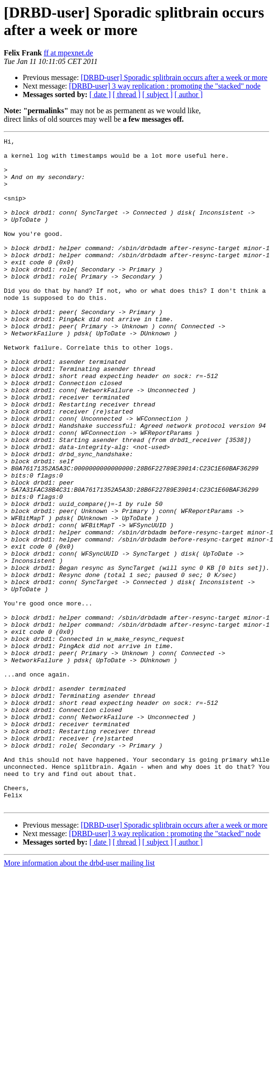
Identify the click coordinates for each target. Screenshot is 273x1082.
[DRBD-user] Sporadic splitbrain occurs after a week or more (174, 77)
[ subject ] (157, 94)
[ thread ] (127, 94)
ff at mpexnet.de (68, 53)
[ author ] (189, 94)
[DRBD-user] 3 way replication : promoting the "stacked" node (165, 86)
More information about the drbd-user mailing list (79, 996)
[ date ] (100, 94)
